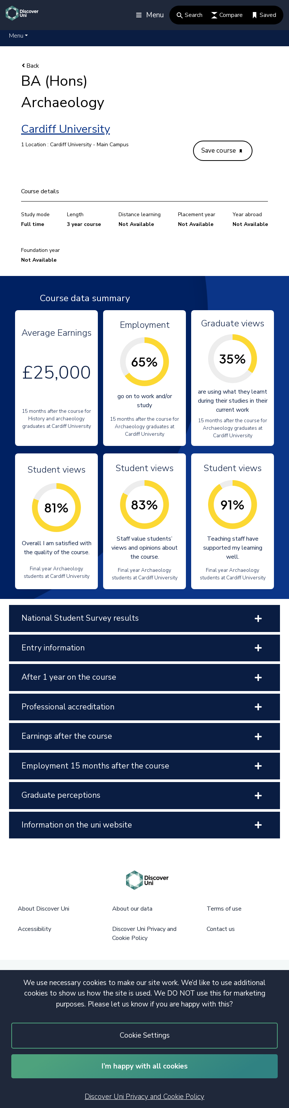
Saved (263, 15)
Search (189, 15)
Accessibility (34, 929)
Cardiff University (65, 129)
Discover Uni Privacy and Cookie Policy (144, 1097)
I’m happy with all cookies (145, 1066)
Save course (221, 150)
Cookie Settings (145, 1035)
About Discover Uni (43, 909)
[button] (18, 35)
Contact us (221, 929)
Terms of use (224, 909)
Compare (227, 15)
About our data (132, 909)
